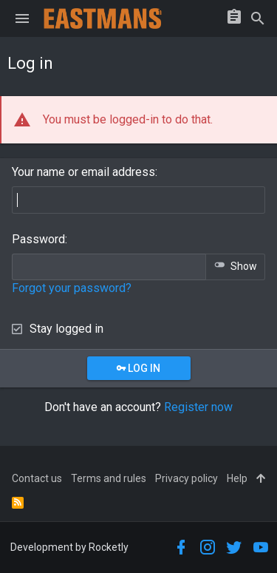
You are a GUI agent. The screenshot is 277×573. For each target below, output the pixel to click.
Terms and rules (108, 478)
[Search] (258, 18)
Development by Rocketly (69, 547)
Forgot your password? (71, 288)
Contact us (37, 478)
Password (38, 239)
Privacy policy (186, 478)
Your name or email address (83, 172)
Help (237, 478)
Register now (198, 407)
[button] (22, 18)
